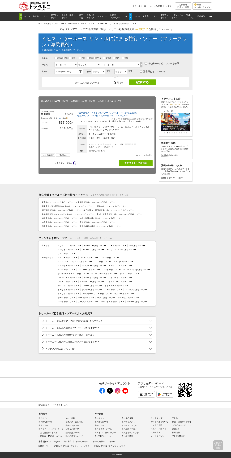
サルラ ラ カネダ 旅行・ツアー (136, 269)
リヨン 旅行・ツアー (67, 253)
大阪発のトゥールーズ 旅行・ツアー (110, 206)
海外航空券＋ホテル (103, 429)
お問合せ (183, 6)
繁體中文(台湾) (82, 441)
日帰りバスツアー (73, 429)
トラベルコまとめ (129, 425)
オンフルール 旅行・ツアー (94, 265)
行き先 (44, 65)
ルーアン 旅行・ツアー (88, 302)
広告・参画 (155, 432)
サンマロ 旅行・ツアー (130, 273)
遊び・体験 (70, 418)
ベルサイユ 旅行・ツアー (68, 249)
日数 (89, 71)
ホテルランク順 (114, 101)
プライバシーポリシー (181, 425)
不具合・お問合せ (158, 429)
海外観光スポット (129, 422)
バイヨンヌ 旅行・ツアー (136, 290)
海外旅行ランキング (130, 433)
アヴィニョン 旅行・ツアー (69, 245)
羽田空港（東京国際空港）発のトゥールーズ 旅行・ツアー (67, 206)
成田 (65, 58)
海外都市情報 (127, 436)
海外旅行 (99, 414)
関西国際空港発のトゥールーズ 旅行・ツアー (61, 210)
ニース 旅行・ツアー (117, 245)
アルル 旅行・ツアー (110, 257)
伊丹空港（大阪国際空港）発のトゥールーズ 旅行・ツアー (108, 210)
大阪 (82, 58)
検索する (142, 82)
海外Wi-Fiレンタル (103, 436)
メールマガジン (157, 436)
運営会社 (176, 429)
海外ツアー (99, 425)
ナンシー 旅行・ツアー (92, 290)
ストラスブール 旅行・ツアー (119, 282)
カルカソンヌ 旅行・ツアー (120, 265)
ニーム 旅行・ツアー (114, 290)
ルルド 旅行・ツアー (67, 302)
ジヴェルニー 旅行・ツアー (92, 282)
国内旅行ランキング (74, 436)
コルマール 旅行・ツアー (89, 269)
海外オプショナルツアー (105, 433)
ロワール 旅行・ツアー (137, 302)
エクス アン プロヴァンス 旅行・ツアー (75, 261)
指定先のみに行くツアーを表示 (162, 63)
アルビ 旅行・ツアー (89, 257)
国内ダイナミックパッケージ (51, 429)
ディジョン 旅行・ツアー (68, 286)
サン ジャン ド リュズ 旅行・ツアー (73, 273)
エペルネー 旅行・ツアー (68, 265)
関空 (90, 58)
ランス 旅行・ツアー (106, 298)
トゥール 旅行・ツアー (92, 286)
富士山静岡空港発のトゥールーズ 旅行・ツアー (100, 226)
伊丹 (96, 58)
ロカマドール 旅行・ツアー (112, 302)
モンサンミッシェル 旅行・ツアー (121, 249)
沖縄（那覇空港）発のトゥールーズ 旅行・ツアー (101, 218)
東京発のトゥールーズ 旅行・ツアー (57, 202)
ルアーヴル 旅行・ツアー (128, 298)
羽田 (72, 58)
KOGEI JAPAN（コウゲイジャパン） (110, 446)
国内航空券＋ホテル (48, 433)
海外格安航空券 (101, 422)
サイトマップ (156, 418)
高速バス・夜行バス (74, 422)
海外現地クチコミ (129, 429)
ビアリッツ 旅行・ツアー (68, 294)
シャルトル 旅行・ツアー (95, 277)
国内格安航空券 (45, 422)
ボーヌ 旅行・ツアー (67, 298)
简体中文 (68, 441)
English (56, 441)
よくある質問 (156, 6)
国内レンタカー (72, 425)
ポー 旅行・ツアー (86, 298)
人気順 (101, 101)
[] (164, 29)
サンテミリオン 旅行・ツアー (104, 273)
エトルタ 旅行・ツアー (123, 261)
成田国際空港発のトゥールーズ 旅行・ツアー (95, 202)
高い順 (65, 101)
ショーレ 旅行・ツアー (67, 282)
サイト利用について (159, 422)
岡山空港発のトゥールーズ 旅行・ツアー (59, 226)
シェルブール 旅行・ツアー (69, 277)
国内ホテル (43, 418)
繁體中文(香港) (99, 441)
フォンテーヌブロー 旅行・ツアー (96, 294)
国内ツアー (43, 425)
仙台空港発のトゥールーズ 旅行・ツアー (59, 222)
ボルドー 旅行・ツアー (124, 294)
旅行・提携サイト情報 (181, 422)
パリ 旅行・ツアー (137, 245)
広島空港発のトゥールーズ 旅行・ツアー (97, 222)
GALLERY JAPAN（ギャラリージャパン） (71, 446)
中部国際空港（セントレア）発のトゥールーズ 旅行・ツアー (68, 214)
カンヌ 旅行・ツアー (67, 269)
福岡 (116, 58)
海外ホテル (99, 418)
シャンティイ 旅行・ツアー (120, 277)
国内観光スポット (73, 433)
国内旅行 (42, 414)
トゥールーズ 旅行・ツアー (116, 286)
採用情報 (176, 432)
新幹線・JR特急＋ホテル (51, 436)
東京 (58, 58)
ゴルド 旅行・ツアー (112, 269)
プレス (175, 418)
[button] (96, 321)
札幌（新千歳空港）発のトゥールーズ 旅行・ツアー (119, 214)
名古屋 (107, 58)
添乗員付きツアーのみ (153, 71)
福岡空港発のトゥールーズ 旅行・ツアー (59, 218)
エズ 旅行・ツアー (103, 261)
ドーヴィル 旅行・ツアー (68, 290)
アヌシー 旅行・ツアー (67, 257)
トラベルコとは (139, 6)
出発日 (44, 71)
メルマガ (169, 6)
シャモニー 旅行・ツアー (95, 245)
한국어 (112, 441)
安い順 (57, 101)
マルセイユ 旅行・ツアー (93, 249)
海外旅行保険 (127, 418)
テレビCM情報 (178, 436)
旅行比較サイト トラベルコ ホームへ (53, 405)
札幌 (125, 58)
